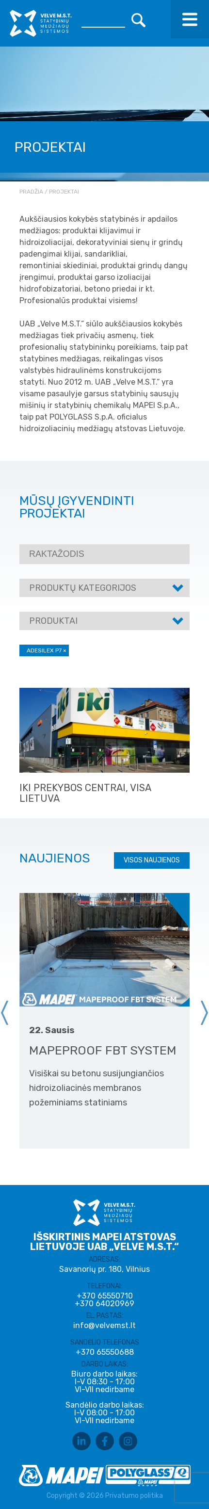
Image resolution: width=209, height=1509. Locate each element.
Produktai (53, 621)
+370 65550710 (105, 1296)
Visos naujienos (152, 860)
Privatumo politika (134, 1496)
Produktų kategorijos (82, 588)
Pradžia (31, 191)
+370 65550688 (105, 1352)
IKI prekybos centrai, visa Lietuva (85, 793)
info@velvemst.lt (104, 1325)
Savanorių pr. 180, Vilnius (104, 1269)
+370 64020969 (104, 1304)
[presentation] (5, 1013)
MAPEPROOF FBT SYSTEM (103, 1050)
